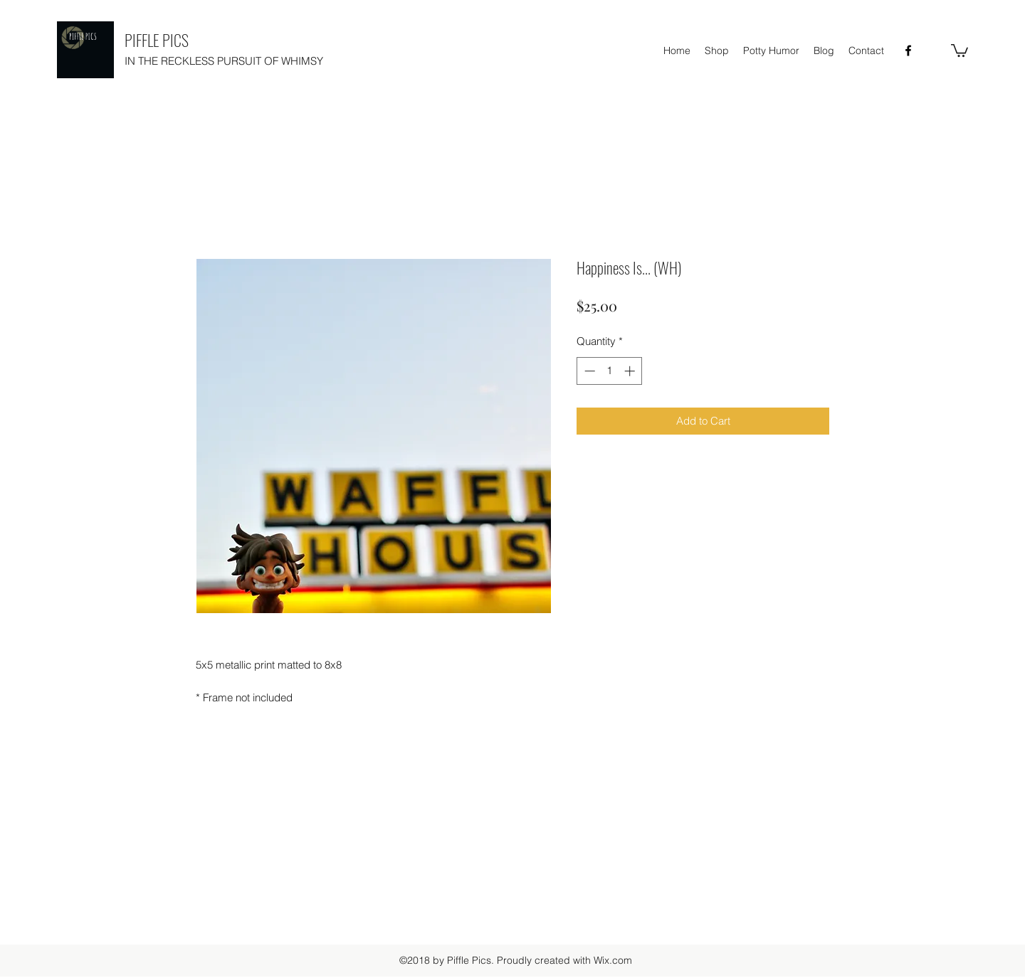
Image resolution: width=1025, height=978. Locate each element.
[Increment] (631, 371)
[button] (959, 50)
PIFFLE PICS (157, 39)
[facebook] (908, 50)
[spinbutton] (609, 371)
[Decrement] (588, 371)
